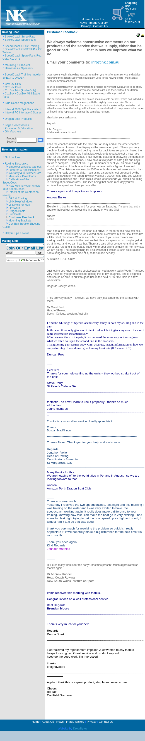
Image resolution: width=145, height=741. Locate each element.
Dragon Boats (17, 211)
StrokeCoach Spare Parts (20, 39)
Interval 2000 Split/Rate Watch (23, 109)
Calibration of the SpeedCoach (15, 181)
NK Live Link (12, 157)
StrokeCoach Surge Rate (20, 36)
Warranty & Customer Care (25, 173)
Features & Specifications (24, 170)
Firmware (14, 207)
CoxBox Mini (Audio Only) (20, 90)
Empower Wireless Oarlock (25, 166)
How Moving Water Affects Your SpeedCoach (21, 187)
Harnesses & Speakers (19, 68)
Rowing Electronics (16, 163)
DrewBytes (80, 728)
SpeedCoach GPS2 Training (22, 46)
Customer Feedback (22, 217)
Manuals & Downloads (22, 176)
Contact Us (100, 26)
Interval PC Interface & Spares (23, 112)
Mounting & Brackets (17, 65)
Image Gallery (98, 22)
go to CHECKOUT (132, 21)
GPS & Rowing (18, 198)
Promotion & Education (19, 128)
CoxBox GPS (13, 84)
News (83, 22)
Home (86, 19)
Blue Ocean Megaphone (19, 103)
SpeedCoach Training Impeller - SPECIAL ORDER (22, 76)
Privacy (86, 26)
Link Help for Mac (19, 204)
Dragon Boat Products (18, 118)
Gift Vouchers (13, 131)
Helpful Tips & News (17, 233)
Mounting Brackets (20, 220)
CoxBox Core (13, 87)
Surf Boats (15, 214)
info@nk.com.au (105, 62)
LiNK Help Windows (21, 201)
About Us (98, 19)
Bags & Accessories (17, 125)
